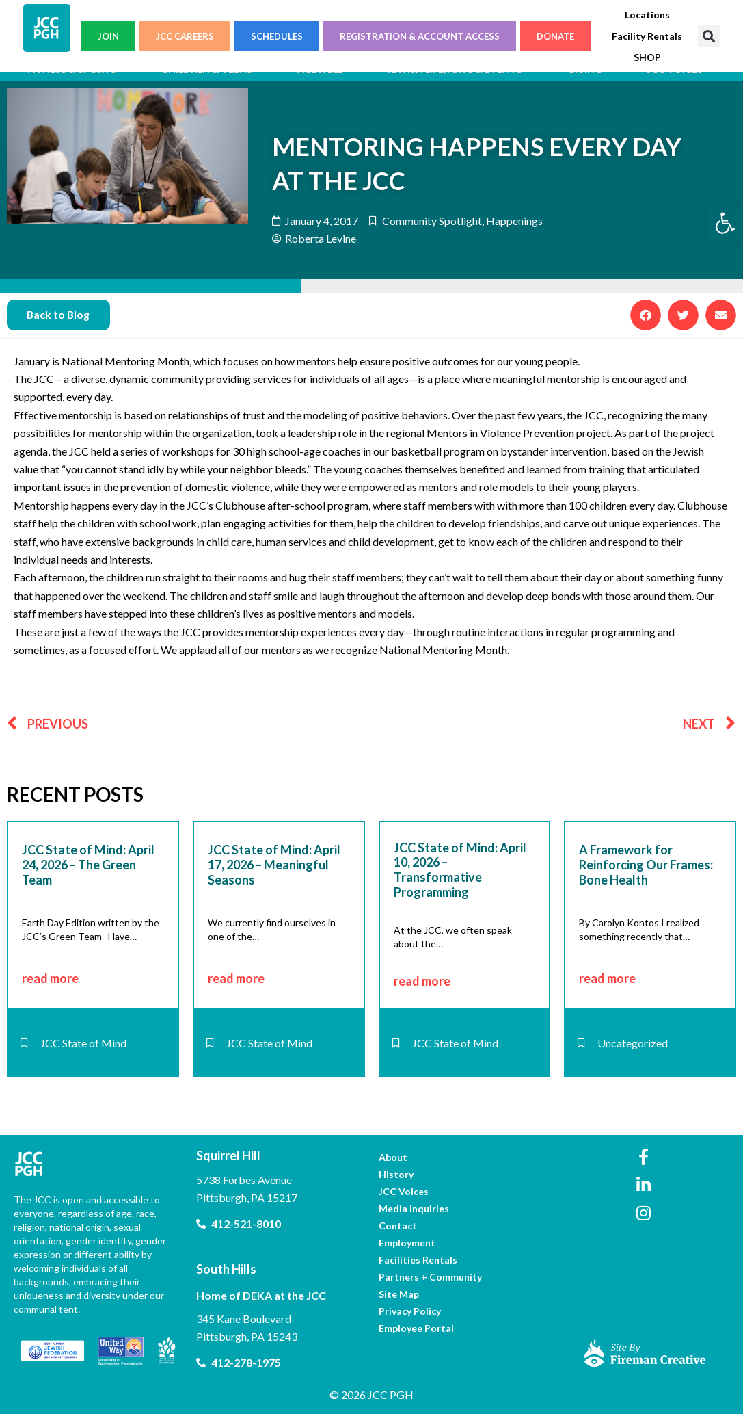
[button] (709, 36)
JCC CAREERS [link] (185, 36)
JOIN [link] (108, 36)
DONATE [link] (555, 36)
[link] (725, 223)
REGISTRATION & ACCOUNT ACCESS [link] (420, 36)
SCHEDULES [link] (277, 36)
